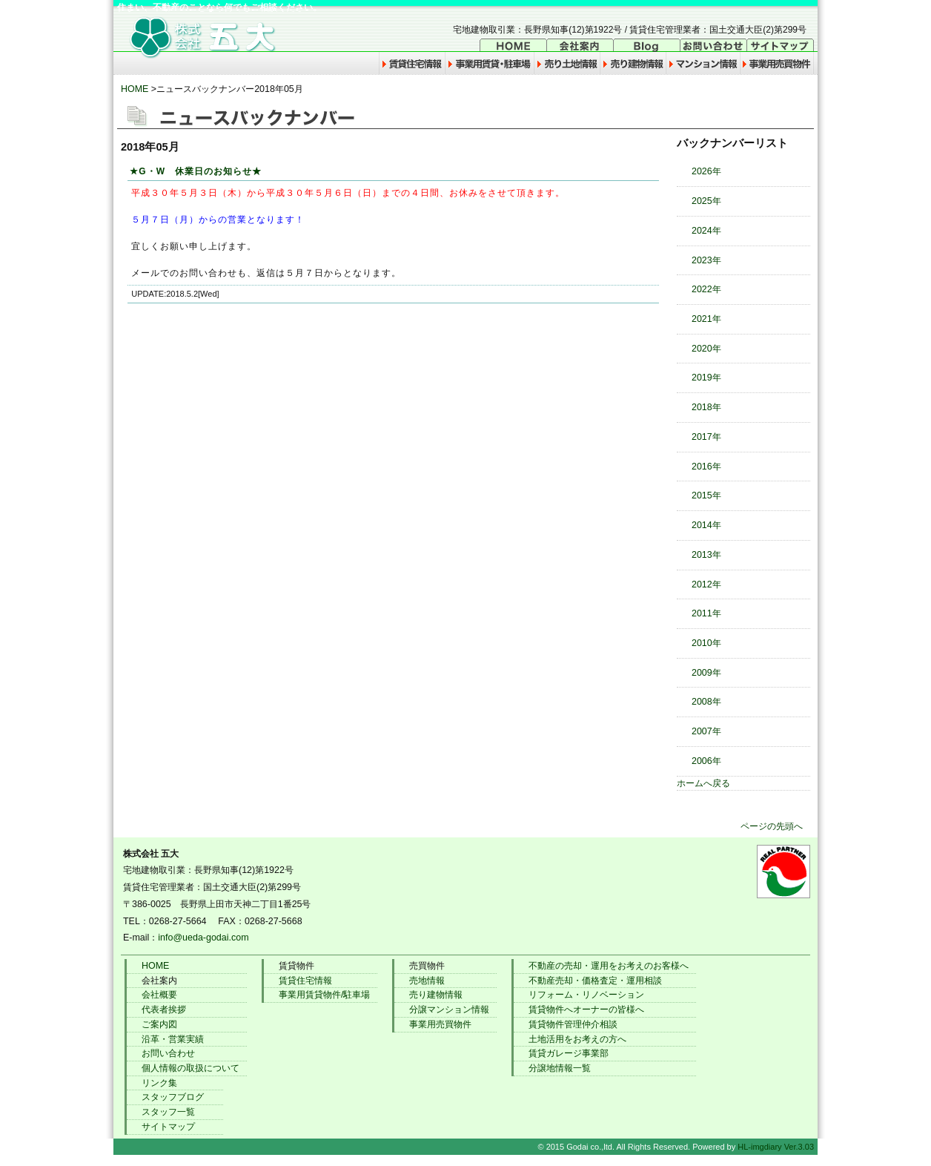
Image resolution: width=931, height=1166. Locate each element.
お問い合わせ (168, 1053)
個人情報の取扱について (190, 1068)
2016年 (706, 466)
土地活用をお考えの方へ (577, 1039)
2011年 (706, 613)
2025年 (706, 201)
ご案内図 (159, 1024)
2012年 (706, 584)
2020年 (706, 348)
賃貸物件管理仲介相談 (573, 1024)
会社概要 (159, 994)
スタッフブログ (173, 1097)
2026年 (706, 171)
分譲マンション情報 (449, 1009)
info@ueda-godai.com (203, 937)
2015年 (706, 495)
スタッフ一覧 (168, 1112)
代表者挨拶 (164, 1009)
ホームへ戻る (703, 783)
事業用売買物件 (440, 1024)
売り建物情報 (436, 994)
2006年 (706, 761)
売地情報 (427, 980)
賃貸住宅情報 (305, 980)
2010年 (706, 643)
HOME (134, 89)
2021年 (706, 319)
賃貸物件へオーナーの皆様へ (586, 1009)
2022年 (706, 289)
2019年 (706, 377)
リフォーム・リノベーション (586, 994)
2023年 (706, 260)
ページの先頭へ (772, 826)
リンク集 (159, 1083)
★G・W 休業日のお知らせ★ (196, 171)
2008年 (706, 701)
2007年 (706, 731)
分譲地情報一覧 (560, 1068)
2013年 (706, 555)
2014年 (706, 525)
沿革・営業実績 (173, 1039)
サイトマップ (168, 1126)
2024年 (706, 230)
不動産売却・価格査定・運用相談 (595, 980)
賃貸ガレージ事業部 (569, 1053)
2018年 (706, 407)
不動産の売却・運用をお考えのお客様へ (609, 966)
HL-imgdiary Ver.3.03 (776, 1146)
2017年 (706, 437)
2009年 (706, 673)
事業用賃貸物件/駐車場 (324, 994)
